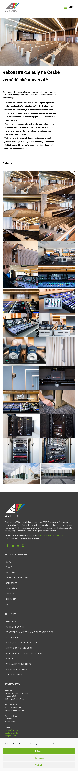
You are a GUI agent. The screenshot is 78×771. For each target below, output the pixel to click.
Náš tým (10, 573)
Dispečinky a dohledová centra (24, 643)
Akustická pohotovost (19, 648)
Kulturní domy (14, 675)
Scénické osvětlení (17, 669)
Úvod (8, 562)
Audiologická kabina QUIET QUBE (24, 653)
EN (7, 604)
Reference (11, 583)
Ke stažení (12, 588)
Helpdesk (11, 622)
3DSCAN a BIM (13, 637)
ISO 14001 (50, 535)
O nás (9, 567)
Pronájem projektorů (19, 664)
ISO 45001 (59, 535)
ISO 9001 (41, 535)
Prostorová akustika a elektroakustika (29, 632)
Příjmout (39, 751)
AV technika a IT (15, 627)
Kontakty (11, 599)
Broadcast (12, 659)
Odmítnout (39, 758)
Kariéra (10, 594)
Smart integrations (17, 578)
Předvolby (39, 765)
